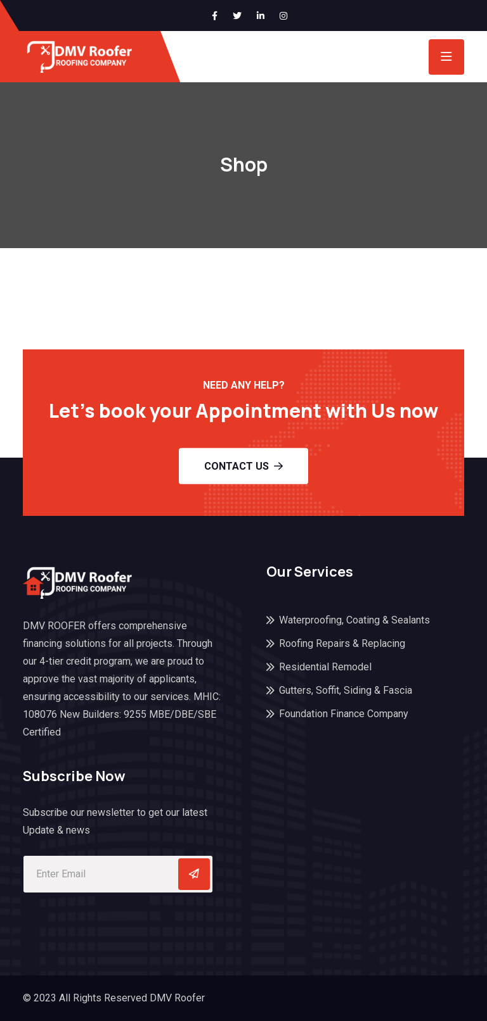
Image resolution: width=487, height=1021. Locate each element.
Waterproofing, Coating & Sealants (354, 620)
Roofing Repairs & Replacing (342, 643)
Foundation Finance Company (343, 714)
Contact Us (243, 466)
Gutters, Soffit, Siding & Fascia (345, 690)
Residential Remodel (325, 667)
